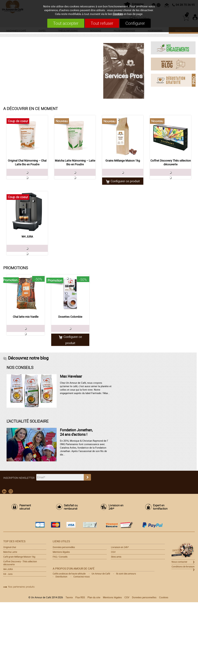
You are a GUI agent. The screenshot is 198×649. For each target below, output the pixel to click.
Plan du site (94, 597)
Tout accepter (63, 23)
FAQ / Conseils (60, 556)
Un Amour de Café (101, 573)
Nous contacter (179, 562)
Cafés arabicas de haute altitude (69, 573)
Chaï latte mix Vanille (25, 317)
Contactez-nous (81, 576)
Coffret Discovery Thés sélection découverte (170, 162)
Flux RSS (80, 597)
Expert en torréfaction (160, 507)
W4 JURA (27, 236)
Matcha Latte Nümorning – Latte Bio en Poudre (75, 162)
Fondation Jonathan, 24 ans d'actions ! (76, 432)
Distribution (61, 576)
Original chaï (9, 547)
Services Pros (123, 75)
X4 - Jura (7, 574)
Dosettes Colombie (70, 317)
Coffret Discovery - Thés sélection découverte (20, 563)
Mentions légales (61, 552)
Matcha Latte (10, 552)
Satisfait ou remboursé (71, 507)
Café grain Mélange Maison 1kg (19, 556)
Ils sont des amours (126, 573)
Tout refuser (102, 23)
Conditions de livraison (183, 566)
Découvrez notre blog (28, 358)
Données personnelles (64, 547)
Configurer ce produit (125, 181)
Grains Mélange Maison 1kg (122, 160)
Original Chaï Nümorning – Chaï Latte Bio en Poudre (27, 162)
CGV (113, 552)
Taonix (69, 597)
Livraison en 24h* (116, 507)
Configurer (137, 23)
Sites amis (116, 556)
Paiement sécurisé (25, 507)
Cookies (118, 14)
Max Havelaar (71, 376)
